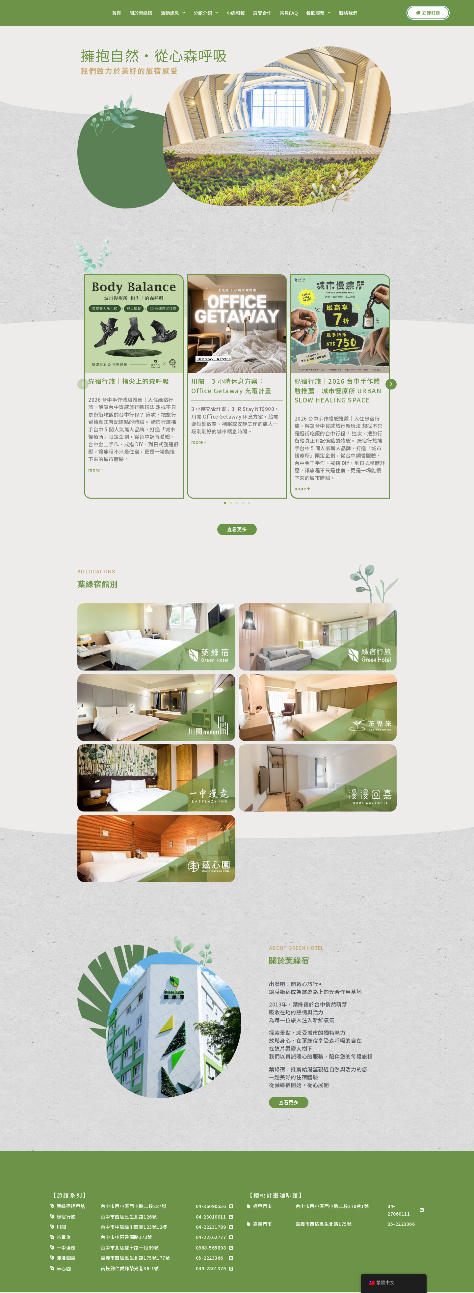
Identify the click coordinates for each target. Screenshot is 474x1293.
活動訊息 (172, 13)
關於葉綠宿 (140, 13)
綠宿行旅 (66, 1218)
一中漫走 (66, 1249)
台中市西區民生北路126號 (129, 1218)
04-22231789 (211, 1228)
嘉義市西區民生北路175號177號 (135, 1259)
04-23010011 (211, 1218)
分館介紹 (205, 13)
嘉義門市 (262, 1225)
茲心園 (64, 1269)
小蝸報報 (235, 13)
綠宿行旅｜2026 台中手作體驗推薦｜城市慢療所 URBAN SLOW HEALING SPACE (338, 390)
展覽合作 (261, 13)
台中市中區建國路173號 (126, 1238)
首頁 (115, 13)
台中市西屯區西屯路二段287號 (134, 1207)
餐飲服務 (317, 13)
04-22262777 (211, 1238)
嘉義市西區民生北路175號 (324, 1225)
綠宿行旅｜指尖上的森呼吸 (128, 380)
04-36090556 (211, 1207)
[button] (83, 384)
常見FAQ (288, 13)
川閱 (61, 1228)
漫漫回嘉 (66, 1259)
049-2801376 (211, 1269)
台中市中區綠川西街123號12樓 (134, 1228)
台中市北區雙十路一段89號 (130, 1249)
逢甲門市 (262, 1207)
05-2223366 (209, 1259)
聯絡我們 (347, 13)
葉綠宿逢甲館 (71, 1207)
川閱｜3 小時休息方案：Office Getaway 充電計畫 (231, 385)
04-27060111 (398, 1211)
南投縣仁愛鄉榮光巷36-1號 (130, 1269)
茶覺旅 (64, 1238)
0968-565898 (211, 1249)
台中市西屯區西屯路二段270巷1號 (332, 1207)
